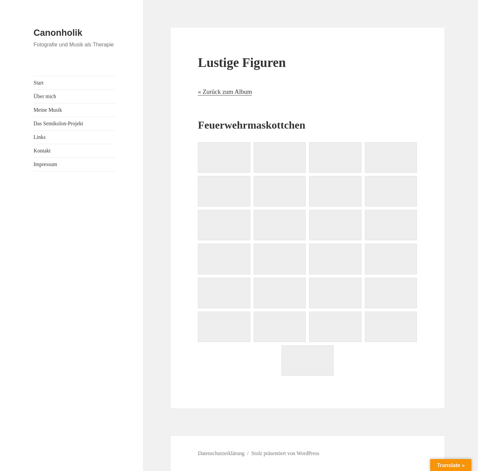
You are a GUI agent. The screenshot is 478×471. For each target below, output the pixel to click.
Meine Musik (48, 110)
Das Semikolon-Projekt (58, 123)
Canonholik (58, 33)
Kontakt (42, 150)
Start (38, 83)
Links (39, 137)
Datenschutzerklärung (221, 453)
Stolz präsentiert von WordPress (285, 453)
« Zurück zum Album (225, 91)
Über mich (45, 96)
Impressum (45, 164)
